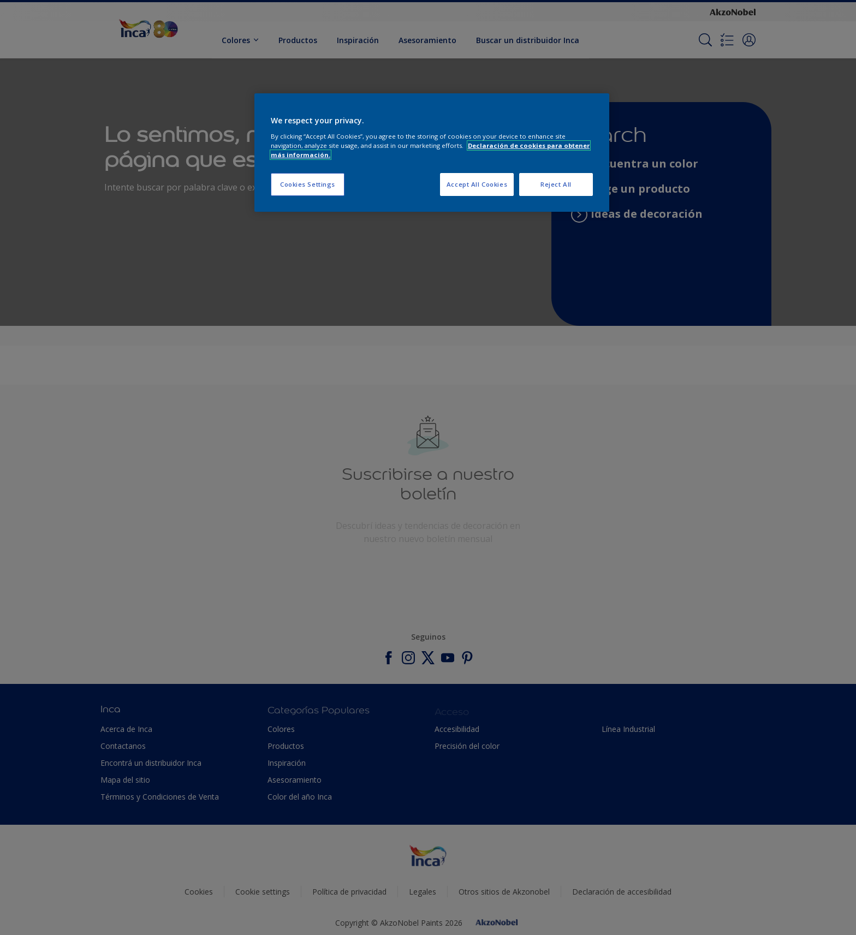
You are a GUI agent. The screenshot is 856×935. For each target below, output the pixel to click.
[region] (431, 152)
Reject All (556, 184)
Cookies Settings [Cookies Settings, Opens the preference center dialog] (307, 184)
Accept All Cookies (477, 184)
